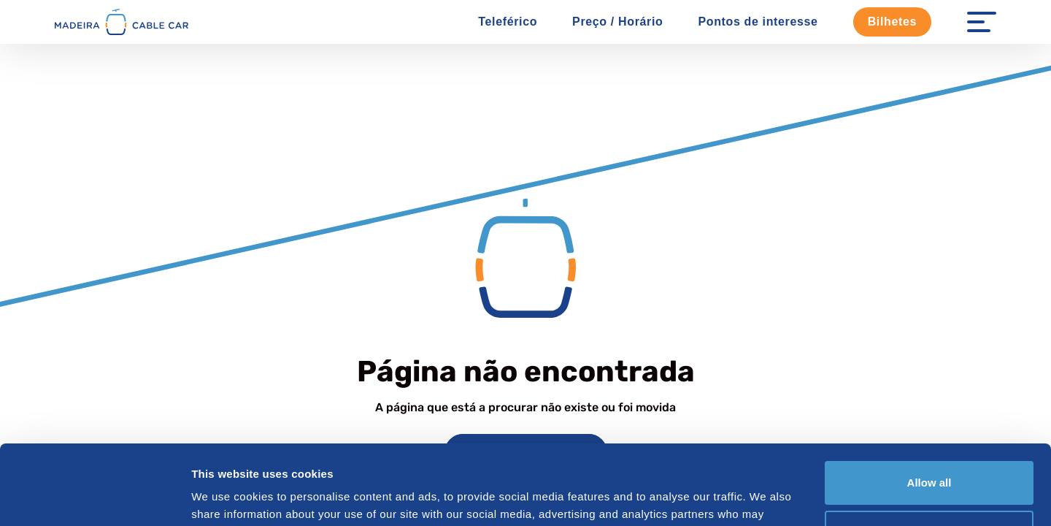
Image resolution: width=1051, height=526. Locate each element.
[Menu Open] (981, 22)
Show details (225, 497)
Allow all (929, 408)
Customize (929, 457)
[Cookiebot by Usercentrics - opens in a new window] (94, 497)
